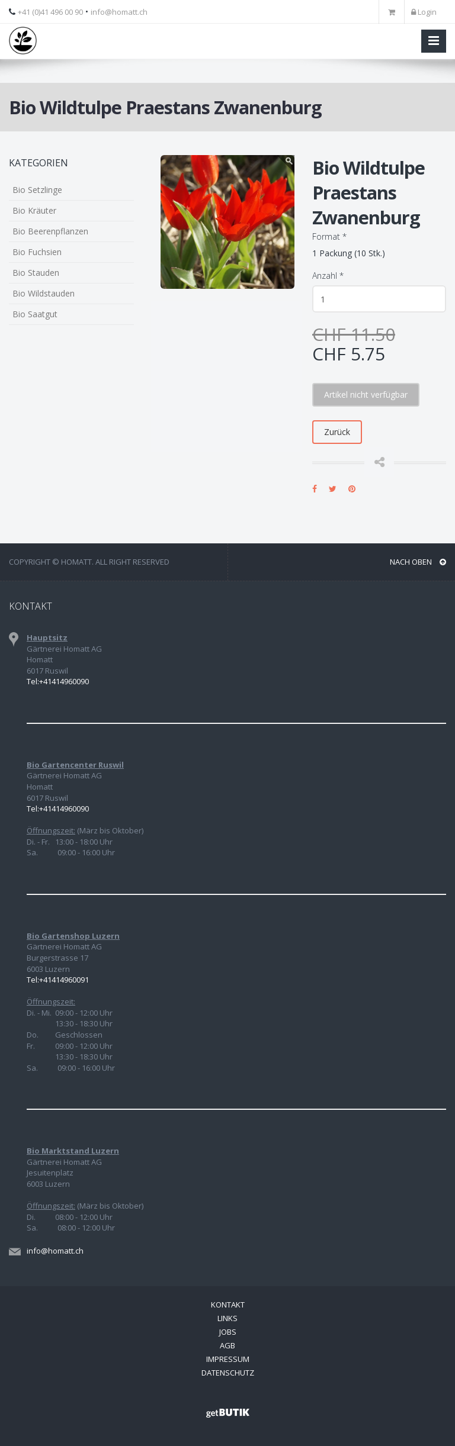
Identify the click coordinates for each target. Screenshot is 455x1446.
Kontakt (228, 1304)
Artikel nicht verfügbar (366, 394)
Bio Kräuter (34, 210)
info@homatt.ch (119, 12)
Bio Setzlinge (37, 189)
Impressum (227, 1359)
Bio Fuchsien (37, 251)
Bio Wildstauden (43, 293)
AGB (227, 1345)
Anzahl (328, 275)
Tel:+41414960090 (58, 681)
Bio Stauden (35, 272)
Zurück (337, 431)
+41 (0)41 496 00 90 (50, 12)
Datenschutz (227, 1372)
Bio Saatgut (34, 314)
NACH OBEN (418, 561)
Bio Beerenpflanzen (50, 231)
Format (329, 236)
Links (227, 1318)
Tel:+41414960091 (58, 979)
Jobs (227, 1331)
